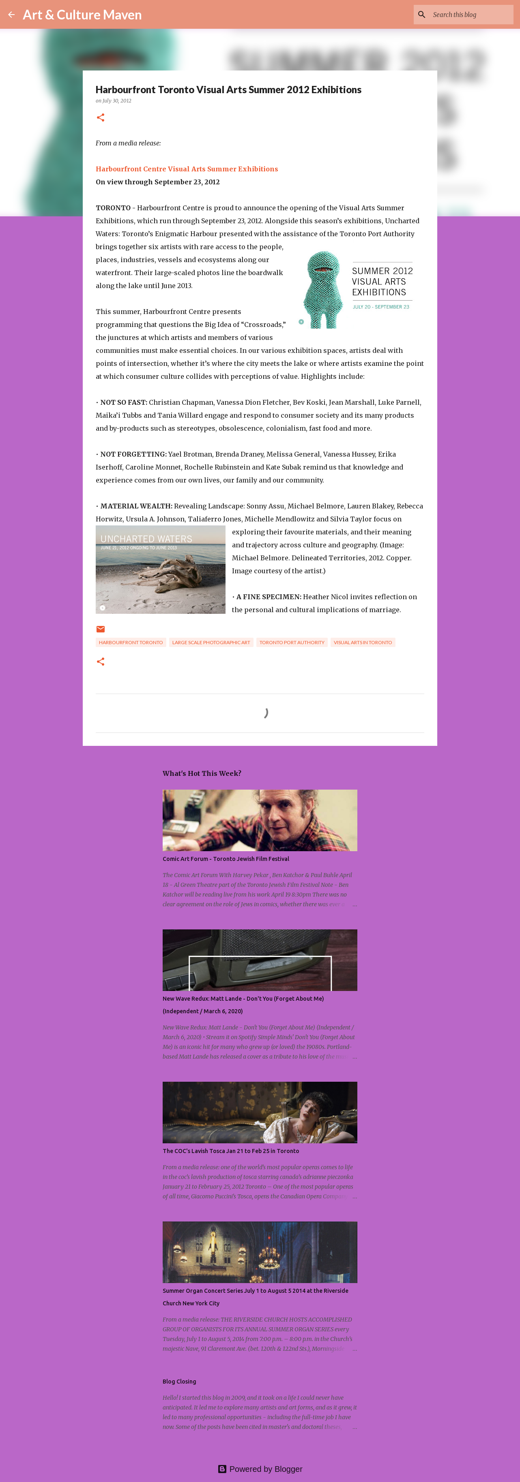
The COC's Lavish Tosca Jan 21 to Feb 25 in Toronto (231, 1151)
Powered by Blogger (260, 1469)
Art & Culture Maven (82, 14)
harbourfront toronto (131, 642)
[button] (100, 118)
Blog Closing (179, 1381)
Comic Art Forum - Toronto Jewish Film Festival (226, 859)
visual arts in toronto (363, 642)
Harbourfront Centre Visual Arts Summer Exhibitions (187, 169)
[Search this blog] (471, 14)
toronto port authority (292, 642)
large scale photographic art (211, 642)
